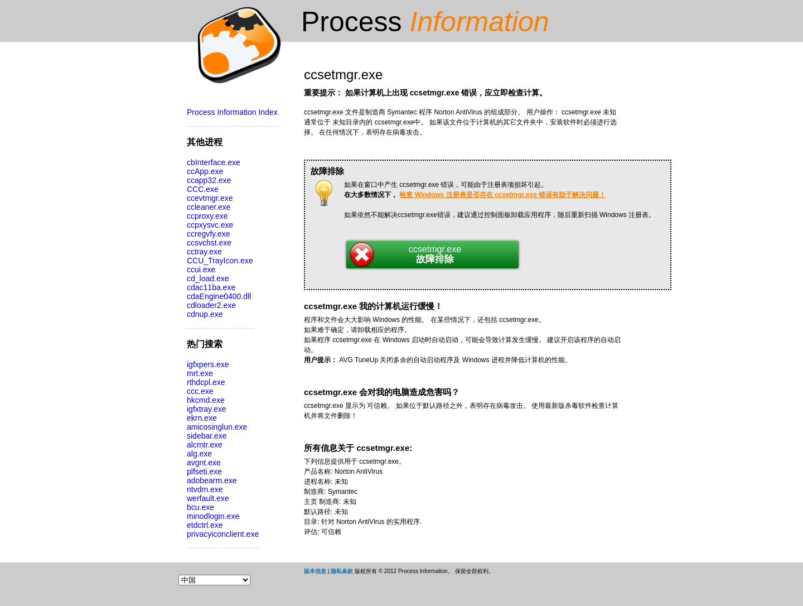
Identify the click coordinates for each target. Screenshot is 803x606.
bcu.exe (200, 507)
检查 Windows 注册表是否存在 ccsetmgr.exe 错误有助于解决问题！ (502, 195)
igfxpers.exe (208, 364)
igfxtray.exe (206, 409)
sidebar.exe (207, 435)
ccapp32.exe (209, 180)
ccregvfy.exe (208, 233)
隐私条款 (342, 571)
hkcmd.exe (206, 400)
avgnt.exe (204, 462)
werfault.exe (208, 498)
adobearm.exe (212, 480)
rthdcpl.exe (206, 382)
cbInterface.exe (213, 162)
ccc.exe (200, 391)
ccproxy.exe (207, 215)
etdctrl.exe (205, 525)
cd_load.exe (208, 278)
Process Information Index (232, 112)
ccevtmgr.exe (210, 198)
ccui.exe (201, 269)
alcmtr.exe (204, 444)
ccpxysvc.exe (210, 224)
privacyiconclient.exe (223, 534)
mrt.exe (200, 373)
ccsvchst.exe (209, 242)
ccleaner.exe (209, 207)
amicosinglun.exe (217, 426)
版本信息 (315, 571)
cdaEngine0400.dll (219, 296)
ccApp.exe (205, 171)
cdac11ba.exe (211, 287)
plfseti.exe (204, 471)
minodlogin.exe (213, 516)
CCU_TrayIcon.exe (220, 260)
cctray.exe (204, 251)
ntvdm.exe (205, 489)
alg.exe (199, 453)
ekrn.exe (202, 417)
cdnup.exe (205, 314)
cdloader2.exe (211, 305)
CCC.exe (203, 189)
